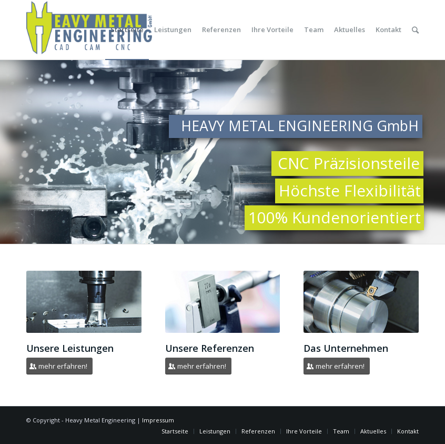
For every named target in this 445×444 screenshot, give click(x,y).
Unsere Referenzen (209, 348)
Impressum (158, 420)
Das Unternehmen (346, 348)
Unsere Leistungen (70, 348)
